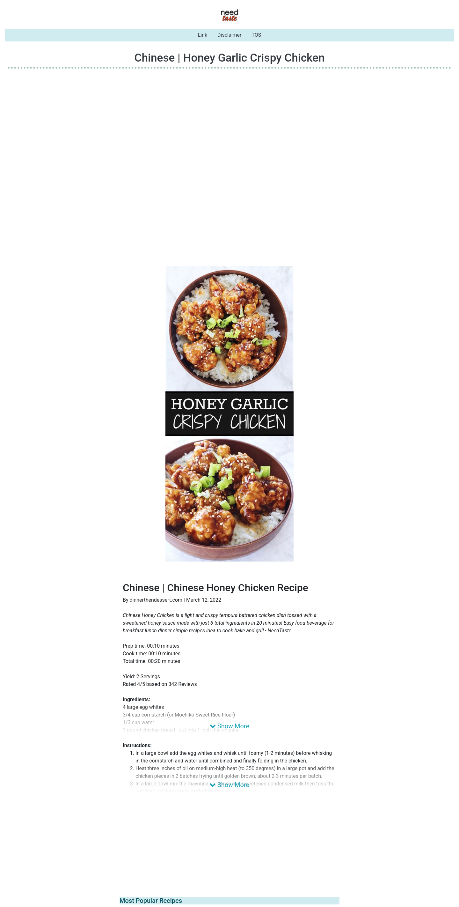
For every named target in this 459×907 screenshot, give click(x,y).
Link (202, 35)
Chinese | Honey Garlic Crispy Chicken (229, 57)
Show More (229, 726)
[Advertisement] (229, 118)
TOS (256, 35)
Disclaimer (229, 35)
